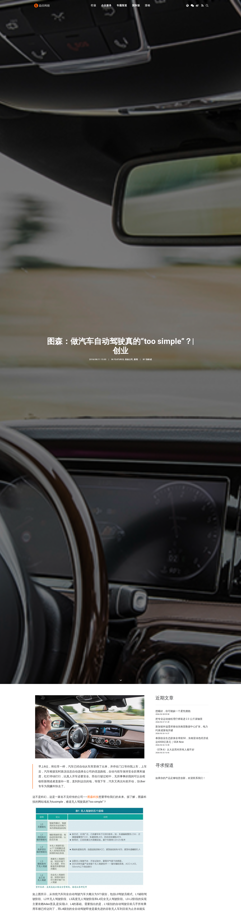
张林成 (149, 78)
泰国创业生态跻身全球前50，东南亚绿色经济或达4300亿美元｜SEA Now (181, 178)
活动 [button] (147, 6)
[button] (188, 6)
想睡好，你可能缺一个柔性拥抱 (172, 149)
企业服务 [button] (106, 6)
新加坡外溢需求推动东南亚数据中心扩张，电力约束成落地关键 (181, 166)
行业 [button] (93, 6)
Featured (119, 78)
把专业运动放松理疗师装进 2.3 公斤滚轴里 (178, 156)
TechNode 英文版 (178, 906)
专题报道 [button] (122, 6)
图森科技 (93, 234)
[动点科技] (42, 6)
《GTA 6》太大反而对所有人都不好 (174, 187)
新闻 (136, 78)
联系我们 (198, 216)
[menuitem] (93, 6)
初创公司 (129, 78)
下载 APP (128, 906)
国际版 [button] (136, 6)
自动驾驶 (37, 804)
